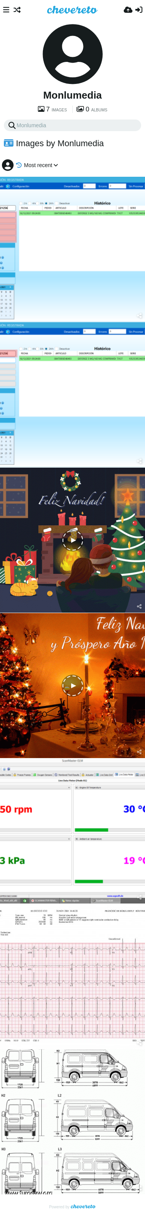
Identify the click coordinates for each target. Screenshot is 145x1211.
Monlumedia (72, 95)
